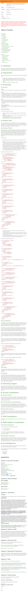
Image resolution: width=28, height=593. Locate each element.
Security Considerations (5, 44)
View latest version (9, 1)
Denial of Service (5, 45)
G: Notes (3, 61)
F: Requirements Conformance (6, 60)
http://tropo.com (4, 489)
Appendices (2, 54)
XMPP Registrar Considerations (6, 49)
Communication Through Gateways (8, 46)
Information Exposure (6, 47)
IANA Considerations (5, 48)
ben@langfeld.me (5, 482)
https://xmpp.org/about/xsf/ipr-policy (6, 526)
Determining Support (5, 43)
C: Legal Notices (4, 57)
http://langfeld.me (5, 484)
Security (4, 42)
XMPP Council (8, 469)
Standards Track (5, 466)
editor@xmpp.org (10, 548)
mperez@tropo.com (6, 488)
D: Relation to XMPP (5, 58)
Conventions (5, 37)
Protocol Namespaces (6, 50)
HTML (7, 474)
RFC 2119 (6, 554)
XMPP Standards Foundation (8, 464)
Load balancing (5, 40)
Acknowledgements (5, 52)
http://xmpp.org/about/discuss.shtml (6, 546)
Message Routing (5, 39)
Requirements (4, 34)
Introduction (3, 33)
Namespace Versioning (6, 51)
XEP (4, 462)
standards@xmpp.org (4, 543)
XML (11, 475)
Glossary (4, 36)
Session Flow (4, 38)
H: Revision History (4, 62)
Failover (4, 41)
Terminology (3, 35)
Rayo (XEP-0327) (3, 68)
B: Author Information (5, 56)
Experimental (5, 465)
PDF (14, 475)
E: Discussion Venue (5, 59)
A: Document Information (5, 55)
